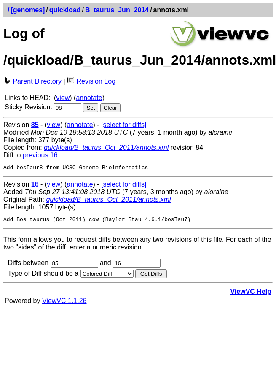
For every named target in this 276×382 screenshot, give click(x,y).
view (63, 97)
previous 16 (40, 155)
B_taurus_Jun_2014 (117, 10)
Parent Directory (32, 81)
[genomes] (28, 10)
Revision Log (91, 81)
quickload (65, 10)
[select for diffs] (123, 124)
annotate (89, 97)
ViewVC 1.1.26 (64, 303)
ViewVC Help (250, 294)
